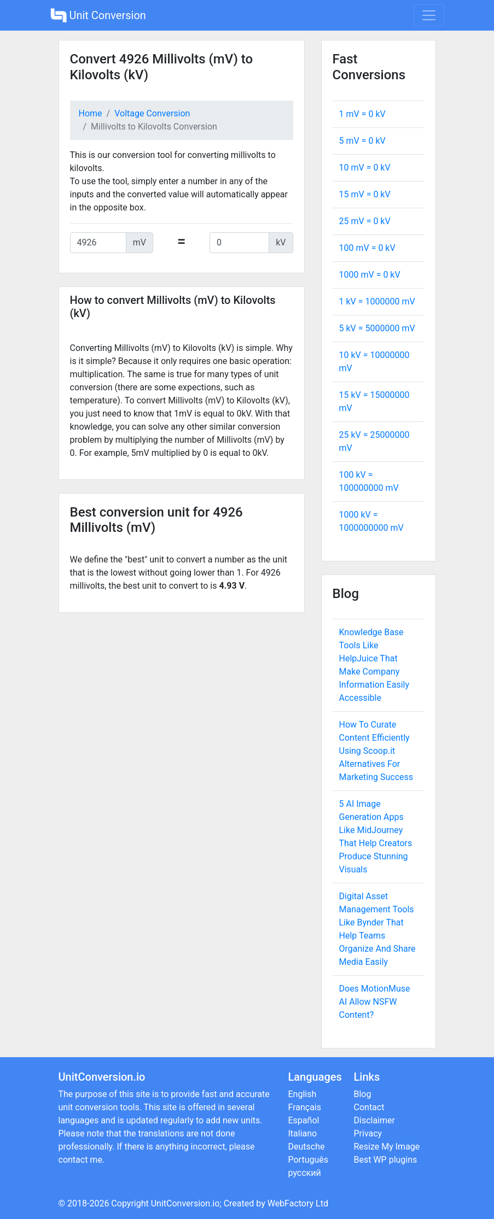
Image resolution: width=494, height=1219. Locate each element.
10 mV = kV (365, 167)
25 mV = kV (365, 221)
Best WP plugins (385, 1159)
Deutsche (306, 1146)
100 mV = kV (367, 248)
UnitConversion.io (185, 1203)
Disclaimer (374, 1120)
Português (308, 1159)
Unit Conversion (98, 15)
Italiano (302, 1133)
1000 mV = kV (369, 274)
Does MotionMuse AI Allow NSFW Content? (374, 1001)
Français (305, 1107)
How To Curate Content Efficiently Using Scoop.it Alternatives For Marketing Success (376, 750)
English (302, 1094)
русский (304, 1173)
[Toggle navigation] (429, 15)
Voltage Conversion (152, 113)
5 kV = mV (377, 328)
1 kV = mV (377, 301)
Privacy (368, 1133)
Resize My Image (387, 1146)
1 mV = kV (362, 114)
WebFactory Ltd (298, 1203)
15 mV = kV (365, 194)
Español (303, 1120)
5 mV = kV (362, 141)
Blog (362, 1094)
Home (90, 113)
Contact (369, 1107)
